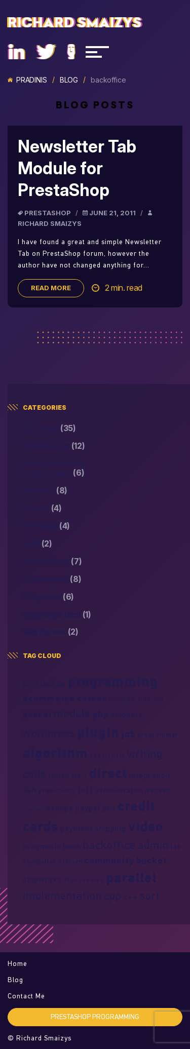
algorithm (55, 752)
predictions (57, 790)
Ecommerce (54, 446)
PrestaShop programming (95, 1016)
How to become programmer (54, 468)
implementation (62, 895)
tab (176, 846)
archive (70, 861)
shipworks (42, 879)
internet (151, 699)
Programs (48, 597)
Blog (69, 80)
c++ (131, 896)
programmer (157, 734)
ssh (29, 790)
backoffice (109, 845)
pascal (37, 714)
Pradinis (27, 80)
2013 (85, 790)
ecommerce (49, 698)
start (79, 776)
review (59, 775)
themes (92, 880)
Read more (51, 288)
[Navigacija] (97, 51)
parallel (131, 877)
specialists (107, 755)
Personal (46, 526)
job (128, 734)
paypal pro (95, 808)
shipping (110, 828)
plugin (98, 732)
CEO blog (49, 428)
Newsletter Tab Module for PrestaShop (77, 168)
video (145, 826)
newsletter (39, 861)
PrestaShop (47, 213)
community (109, 860)
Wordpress (51, 632)
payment (76, 828)
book (72, 846)
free (71, 880)
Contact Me (26, 995)
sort (150, 895)
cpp (113, 895)
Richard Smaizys (74, 22)
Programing (52, 579)
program (122, 699)
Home (17, 963)
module (72, 713)
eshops (59, 808)
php (100, 714)
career (91, 698)
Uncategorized (57, 614)
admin (153, 845)
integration (149, 775)
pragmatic (42, 846)
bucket (151, 860)
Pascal (42, 508)
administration (119, 790)
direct (108, 773)
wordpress (49, 733)
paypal (33, 808)
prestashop (44, 683)
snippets (126, 714)
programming (113, 681)
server (157, 790)
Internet (45, 490)
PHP (37, 544)
